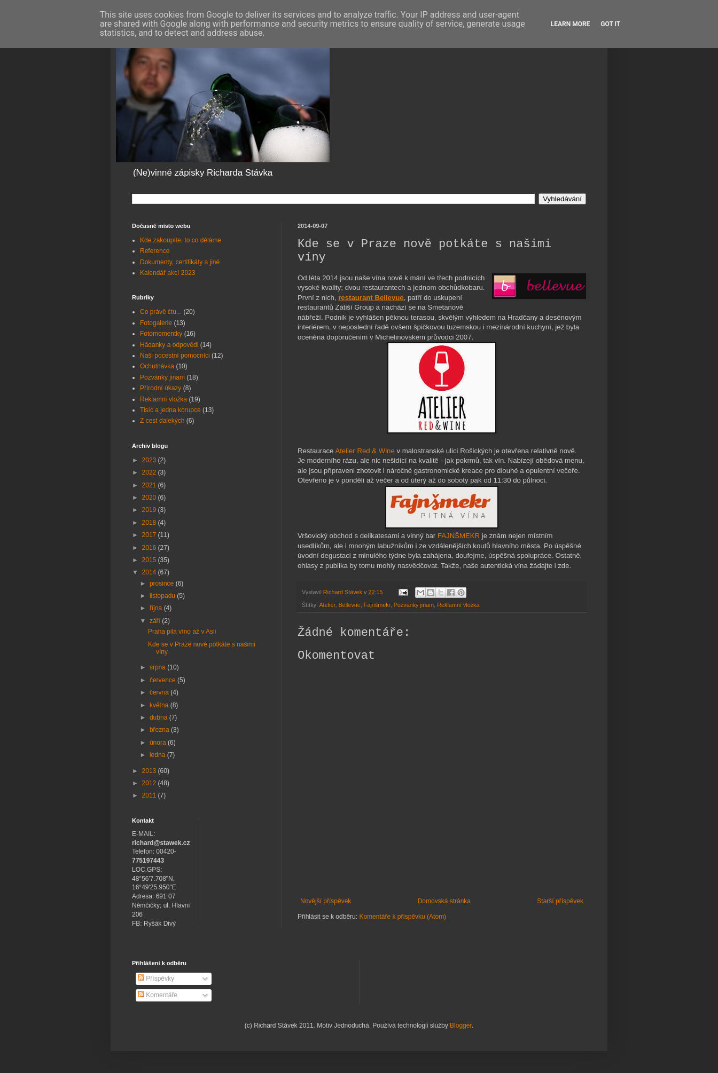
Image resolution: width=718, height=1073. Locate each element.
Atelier (327, 605)
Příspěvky (156, 978)
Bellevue (349, 605)
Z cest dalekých (162, 420)
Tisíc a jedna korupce (170, 410)
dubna (159, 717)
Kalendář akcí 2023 (167, 273)
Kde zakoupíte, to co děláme (180, 240)
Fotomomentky (161, 333)
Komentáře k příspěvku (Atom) (402, 916)
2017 (150, 535)
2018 (150, 522)
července (163, 680)
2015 (150, 560)
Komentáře (157, 995)
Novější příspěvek (325, 901)
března (160, 729)
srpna (158, 667)
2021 (150, 485)
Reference (154, 251)
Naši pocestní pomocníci (175, 355)
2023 (150, 460)
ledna (158, 755)
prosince (163, 583)
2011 (150, 795)
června (160, 692)
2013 (150, 771)
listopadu (163, 595)
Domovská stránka (444, 901)
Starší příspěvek (560, 901)
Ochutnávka (157, 366)
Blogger (461, 1025)
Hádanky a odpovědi (169, 345)
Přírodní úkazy (160, 388)
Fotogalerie (156, 323)
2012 (150, 783)
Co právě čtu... (161, 311)
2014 (150, 572)
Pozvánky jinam (414, 605)
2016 (150, 547)
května (160, 705)
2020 (150, 497)
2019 (150, 510)
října (157, 608)
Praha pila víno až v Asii (182, 631)
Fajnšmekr (377, 605)
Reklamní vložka (458, 605)
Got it (610, 24)
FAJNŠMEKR (459, 536)
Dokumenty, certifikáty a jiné (180, 262)
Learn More (570, 24)
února (159, 742)
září (156, 621)
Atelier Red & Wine (364, 451)
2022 (150, 472)
